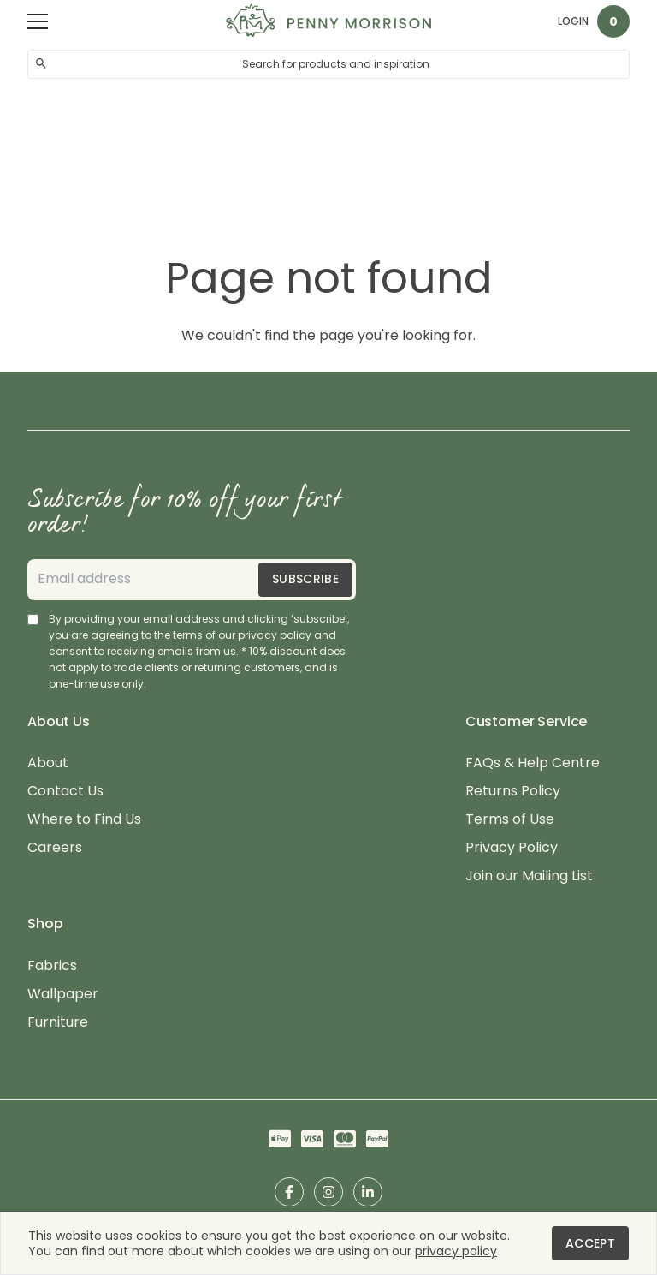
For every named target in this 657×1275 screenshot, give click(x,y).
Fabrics (52, 966)
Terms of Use (509, 820)
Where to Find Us (84, 820)
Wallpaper (62, 995)
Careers (54, 848)
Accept (590, 1243)
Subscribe (305, 578)
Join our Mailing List (529, 876)
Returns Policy (512, 792)
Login (573, 21)
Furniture (57, 1023)
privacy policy (456, 1251)
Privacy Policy (511, 848)
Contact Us (65, 792)
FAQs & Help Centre (532, 763)
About (47, 763)
